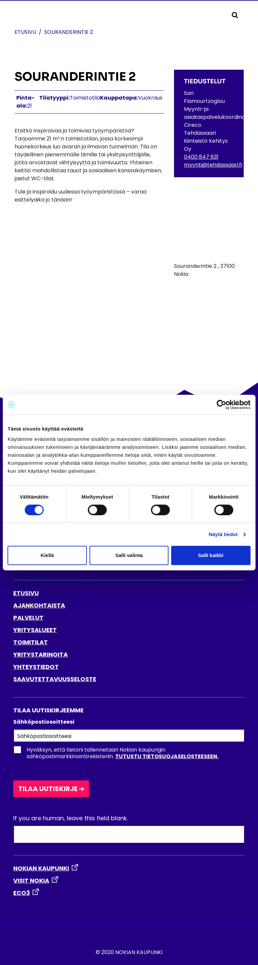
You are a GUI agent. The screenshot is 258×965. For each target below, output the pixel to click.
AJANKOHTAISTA (39, 605)
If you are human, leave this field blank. (70, 818)
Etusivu (25, 32)
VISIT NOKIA (31, 880)
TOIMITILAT (30, 642)
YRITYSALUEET (35, 630)
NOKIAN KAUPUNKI (41, 868)
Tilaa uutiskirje (47, 788)
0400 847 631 (201, 157)
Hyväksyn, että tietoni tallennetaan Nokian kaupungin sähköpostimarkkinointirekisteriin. (115, 753)
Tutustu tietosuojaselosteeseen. (166, 756)
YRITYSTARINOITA (40, 654)
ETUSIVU (26, 593)
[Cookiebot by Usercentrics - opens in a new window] (221, 405)
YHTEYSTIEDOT (36, 667)
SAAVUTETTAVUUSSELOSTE (54, 679)
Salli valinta (129, 555)
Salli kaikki (210, 555)
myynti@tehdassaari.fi (213, 165)
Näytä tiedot (223, 534)
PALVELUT (28, 617)
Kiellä (47, 555)
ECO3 (21, 893)
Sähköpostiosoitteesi (43, 722)
